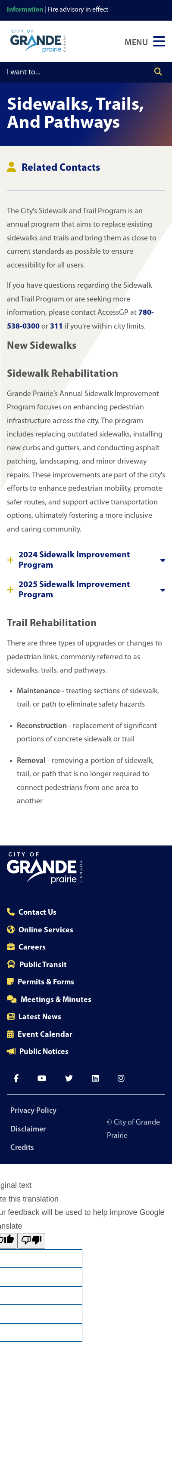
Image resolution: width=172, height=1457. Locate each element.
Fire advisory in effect (77, 9)
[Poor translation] (31, 1241)
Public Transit (43, 965)
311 (56, 327)
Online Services (46, 930)
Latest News (40, 1017)
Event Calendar (45, 1035)
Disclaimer (28, 1129)
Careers (32, 948)
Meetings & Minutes (56, 1000)
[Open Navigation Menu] (145, 41)
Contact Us (37, 913)
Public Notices (44, 1052)
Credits (22, 1148)
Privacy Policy (33, 1111)
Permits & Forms (46, 982)
